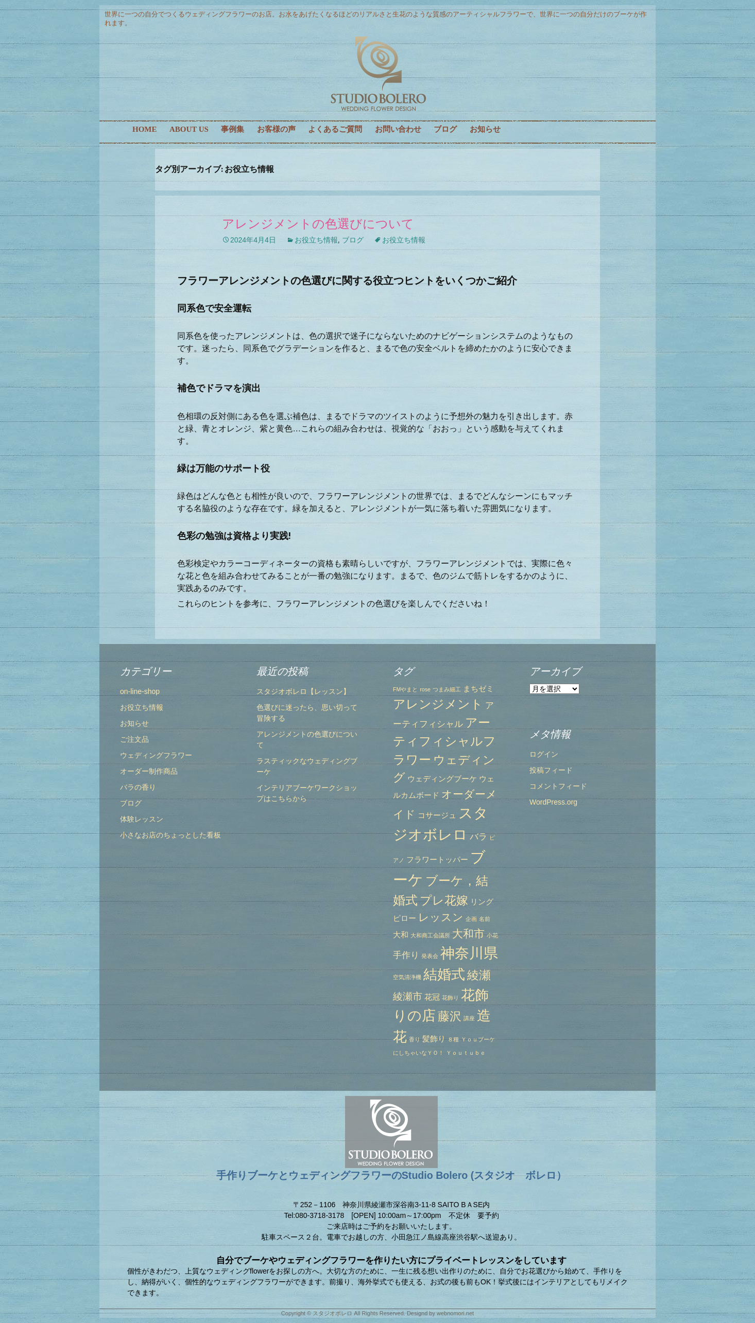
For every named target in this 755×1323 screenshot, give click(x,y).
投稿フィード (551, 770)
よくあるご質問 (335, 129)
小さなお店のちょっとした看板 (170, 835)
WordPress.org (553, 802)
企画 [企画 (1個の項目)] (471, 919)
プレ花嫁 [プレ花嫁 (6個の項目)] (444, 900)
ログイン (543, 754)
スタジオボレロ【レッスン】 (303, 691)
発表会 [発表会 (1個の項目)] (429, 956)
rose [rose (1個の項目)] (425, 689)
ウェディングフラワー (156, 755)
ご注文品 (134, 739)
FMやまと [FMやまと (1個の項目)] (405, 689)
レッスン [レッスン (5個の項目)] (441, 917)
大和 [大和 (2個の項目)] (400, 935)
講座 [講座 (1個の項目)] (469, 1018)
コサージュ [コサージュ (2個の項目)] (437, 815)
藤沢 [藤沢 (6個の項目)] (449, 1016)
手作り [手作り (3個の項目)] (406, 955)
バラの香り (138, 787)
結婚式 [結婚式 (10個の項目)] (444, 974)
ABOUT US (189, 129)
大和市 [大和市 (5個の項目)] (468, 933)
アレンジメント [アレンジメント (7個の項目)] (438, 704)
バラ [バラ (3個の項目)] (478, 836)
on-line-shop (140, 691)
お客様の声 (276, 129)
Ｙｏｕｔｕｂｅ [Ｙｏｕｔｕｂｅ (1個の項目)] (466, 1053)
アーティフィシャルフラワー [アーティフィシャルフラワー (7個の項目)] (444, 741)
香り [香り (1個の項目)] (414, 1039)
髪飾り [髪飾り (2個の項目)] (433, 1039)
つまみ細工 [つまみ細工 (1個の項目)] (447, 689)
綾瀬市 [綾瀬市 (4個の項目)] (407, 996)
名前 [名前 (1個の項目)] (484, 919)
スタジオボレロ (332, 1313)
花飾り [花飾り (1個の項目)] (450, 998)
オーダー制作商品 (149, 771)
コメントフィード (558, 786)
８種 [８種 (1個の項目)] (453, 1039)
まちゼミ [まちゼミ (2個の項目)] (478, 689)
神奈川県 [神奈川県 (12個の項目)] (469, 953)
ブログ (445, 129)
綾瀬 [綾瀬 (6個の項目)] (479, 975)
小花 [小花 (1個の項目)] (492, 935)
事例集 (232, 129)
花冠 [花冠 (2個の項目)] (432, 997)
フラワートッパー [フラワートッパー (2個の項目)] (437, 860)
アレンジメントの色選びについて (318, 224)
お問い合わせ (398, 129)
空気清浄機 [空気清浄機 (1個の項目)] (407, 977)
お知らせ (485, 129)
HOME (144, 129)
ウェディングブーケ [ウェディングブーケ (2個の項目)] (442, 779)
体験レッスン (141, 819)
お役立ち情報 (316, 240)
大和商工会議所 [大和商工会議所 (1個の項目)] (430, 935)
